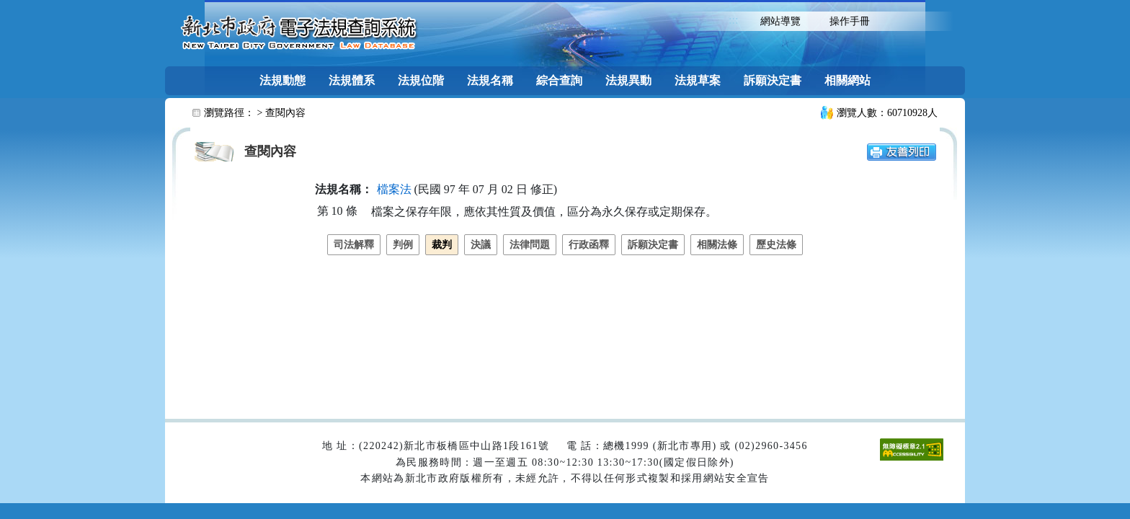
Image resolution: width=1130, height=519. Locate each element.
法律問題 (530, 244)
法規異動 (628, 80)
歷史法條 (776, 244)
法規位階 (421, 80)
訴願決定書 (772, 80)
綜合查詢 (559, 80)
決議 (481, 244)
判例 (403, 244)
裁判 (442, 244)
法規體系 (352, 80)
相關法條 (717, 244)
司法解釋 (354, 244)
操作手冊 (849, 21)
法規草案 (698, 80)
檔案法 (394, 189)
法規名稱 (490, 80)
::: (733, 20)
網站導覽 (780, 21)
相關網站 (847, 80)
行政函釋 (589, 244)
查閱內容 (285, 112)
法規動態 (282, 80)
